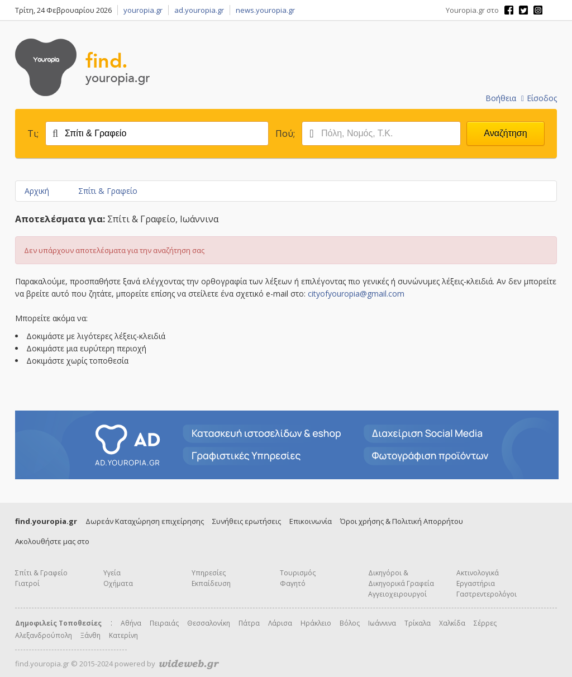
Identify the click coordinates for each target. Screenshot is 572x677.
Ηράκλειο (316, 623)
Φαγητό (293, 583)
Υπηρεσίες (209, 573)
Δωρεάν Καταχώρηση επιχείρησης (144, 521)
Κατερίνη (123, 635)
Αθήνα (131, 623)
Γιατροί (27, 583)
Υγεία (112, 573)
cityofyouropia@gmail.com (356, 293)
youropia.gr (143, 10)
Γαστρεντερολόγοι (486, 594)
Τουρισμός (298, 573)
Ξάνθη (90, 635)
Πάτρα (249, 623)
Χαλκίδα (452, 623)
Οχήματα (118, 583)
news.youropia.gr (265, 10)
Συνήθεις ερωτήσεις (246, 521)
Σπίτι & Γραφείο (107, 190)
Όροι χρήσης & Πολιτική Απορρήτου (401, 521)
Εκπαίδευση (211, 583)
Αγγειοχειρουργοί (397, 594)
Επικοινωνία (310, 521)
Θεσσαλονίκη (208, 623)
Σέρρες (485, 623)
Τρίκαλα (417, 623)
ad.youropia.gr (199, 10)
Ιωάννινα (382, 623)
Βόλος (350, 623)
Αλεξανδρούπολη (43, 635)
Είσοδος (539, 98)
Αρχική (37, 190)
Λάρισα (280, 623)
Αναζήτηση (505, 133)
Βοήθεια (500, 98)
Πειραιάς (164, 623)
